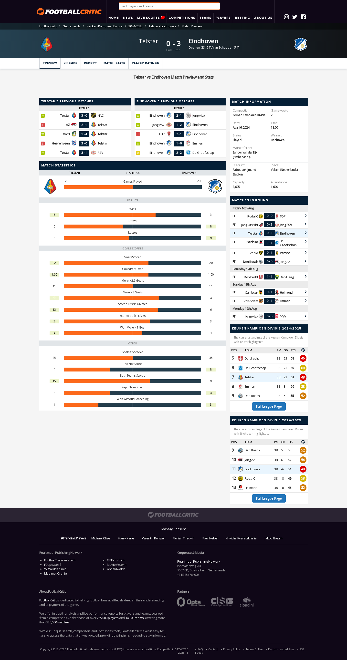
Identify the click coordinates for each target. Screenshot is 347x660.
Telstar (148, 41)
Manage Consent (173, 529)
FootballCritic (48, 600)
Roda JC (252, 216)
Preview (50, 63)
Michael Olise (100, 538)
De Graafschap (203, 152)
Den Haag (287, 277)
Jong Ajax (198, 115)
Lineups (70, 63)
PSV (100, 152)
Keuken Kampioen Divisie (105, 26)
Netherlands (71, 26)
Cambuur (251, 292)
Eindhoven (203, 41)
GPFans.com (115, 560)
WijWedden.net (55, 569)
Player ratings (145, 63)
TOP (283, 216)
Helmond (251, 487)
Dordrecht (251, 277)
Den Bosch (252, 395)
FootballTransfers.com (59, 560)
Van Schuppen (222, 47)
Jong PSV (158, 125)
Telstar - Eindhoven (162, 26)
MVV (283, 316)
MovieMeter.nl (117, 564)
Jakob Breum (274, 538)
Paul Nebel (210, 538)
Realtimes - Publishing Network (198, 561)
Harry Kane (126, 538)
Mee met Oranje (55, 573)
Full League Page (269, 406)
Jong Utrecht (249, 225)
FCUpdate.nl (52, 564)
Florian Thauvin (183, 538)
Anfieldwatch (116, 569)
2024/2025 (135, 26)
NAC (101, 115)
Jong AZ (285, 261)
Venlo (254, 253)
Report (90, 63)
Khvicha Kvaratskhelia (241, 538)
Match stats (114, 63)
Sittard (65, 134)
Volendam (251, 301)
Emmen (197, 143)
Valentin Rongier (153, 538)
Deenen (194, 47)
